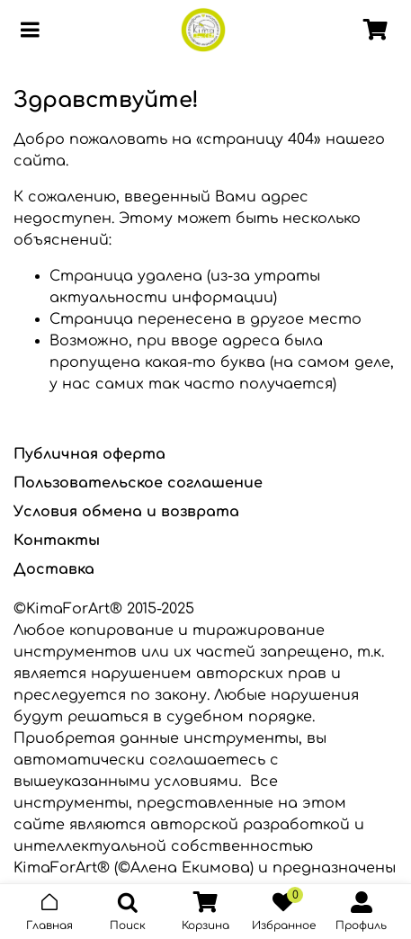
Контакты (56, 540)
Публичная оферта (89, 454)
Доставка (53, 569)
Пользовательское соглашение (138, 483)
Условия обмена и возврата (126, 512)
